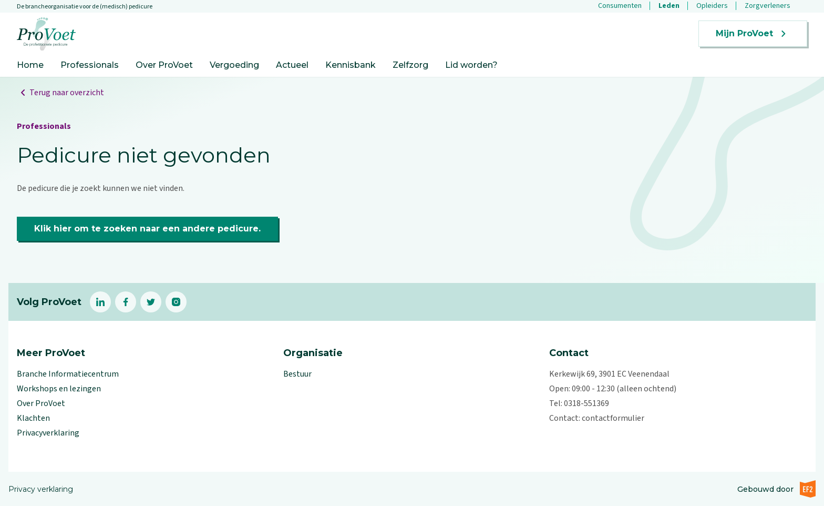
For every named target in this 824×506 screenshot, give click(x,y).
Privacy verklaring (40, 489)
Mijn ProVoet (753, 33)
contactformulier (613, 418)
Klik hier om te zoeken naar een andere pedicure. (147, 229)
